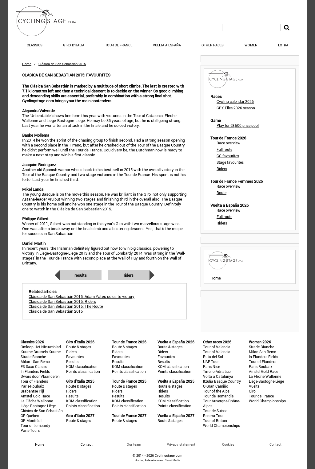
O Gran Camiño (215, 386)
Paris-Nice (211, 366)
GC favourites (228, 155)
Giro (252, 391)
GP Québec (30, 415)
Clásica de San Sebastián (42, 410)
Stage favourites (230, 162)
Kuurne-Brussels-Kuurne (41, 351)
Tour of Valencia (216, 346)
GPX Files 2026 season (236, 107)
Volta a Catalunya (218, 376)
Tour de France (118, 45)
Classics (34, 45)
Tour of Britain (215, 420)
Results (80, 275)
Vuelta (254, 386)
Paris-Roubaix (32, 386)
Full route (224, 149)
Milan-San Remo (262, 351)
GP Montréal (31, 420)
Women (251, 45)
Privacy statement (181, 444)
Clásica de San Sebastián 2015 (56, 311)
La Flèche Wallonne (37, 400)
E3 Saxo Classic (34, 366)
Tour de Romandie (218, 395)
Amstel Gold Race (35, 395)
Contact (275, 444)
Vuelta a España (167, 45)
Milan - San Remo (35, 361)
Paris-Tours (30, 430)
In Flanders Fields (35, 371)
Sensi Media (172, 460)
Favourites (75, 356)
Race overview (228, 142)
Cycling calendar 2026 (235, 101)
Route (221, 192)
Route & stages (78, 346)
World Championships (221, 425)
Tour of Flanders (34, 381)
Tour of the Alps (216, 391)
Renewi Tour (213, 415)
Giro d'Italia (73, 45)
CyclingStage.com (50, 21)
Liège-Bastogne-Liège (38, 405)
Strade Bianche (33, 356)
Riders (129, 275)
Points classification (83, 371)
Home (26, 63)
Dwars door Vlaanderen (40, 376)
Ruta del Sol (213, 356)
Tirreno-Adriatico (217, 371)
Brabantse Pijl (32, 391)
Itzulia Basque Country (222, 381)
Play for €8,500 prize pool (238, 125)
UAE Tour (211, 361)
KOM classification (82, 366)
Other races (212, 45)
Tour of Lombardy (35, 425)
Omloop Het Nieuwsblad (41, 346)
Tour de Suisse (215, 410)
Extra (283, 45)
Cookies (228, 444)
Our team (134, 444)
